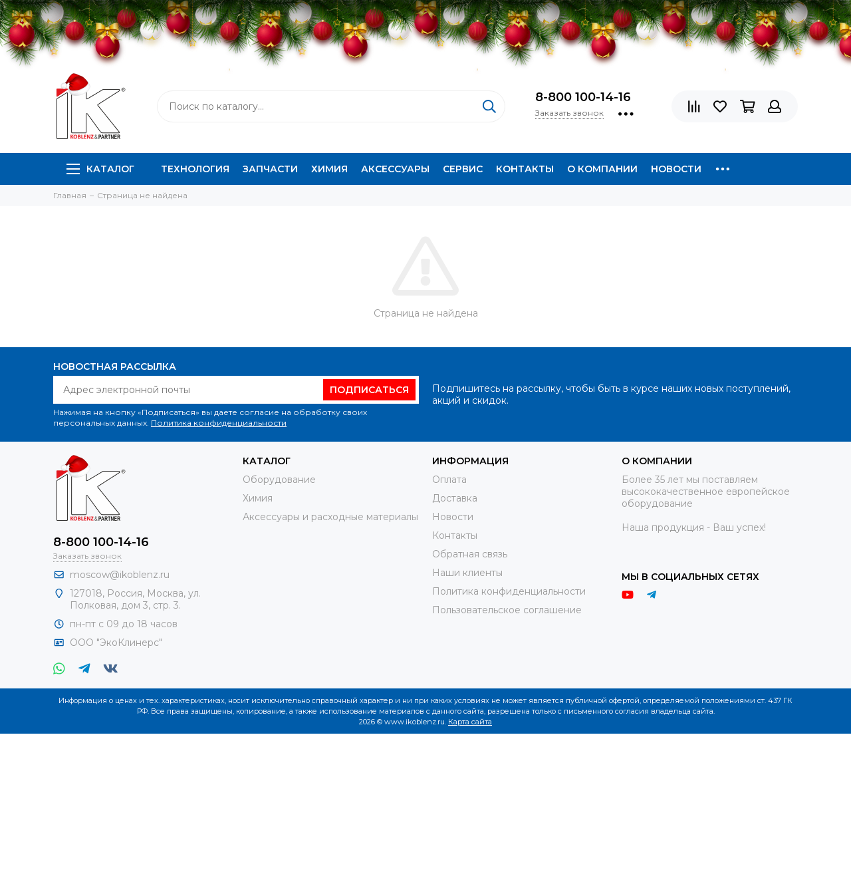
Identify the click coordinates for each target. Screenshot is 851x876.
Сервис (463, 169)
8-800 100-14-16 (583, 97)
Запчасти (270, 169)
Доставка (454, 498)
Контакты (525, 169)
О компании (602, 169)
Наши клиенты (467, 573)
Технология (195, 169)
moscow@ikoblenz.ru (120, 575)
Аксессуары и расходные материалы (330, 517)
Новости (676, 169)
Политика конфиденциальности (219, 423)
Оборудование (279, 480)
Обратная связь (469, 554)
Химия (329, 169)
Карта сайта (470, 721)
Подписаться (369, 390)
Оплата (449, 480)
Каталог (100, 169)
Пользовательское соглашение (507, 610)
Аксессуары (395, 169)
